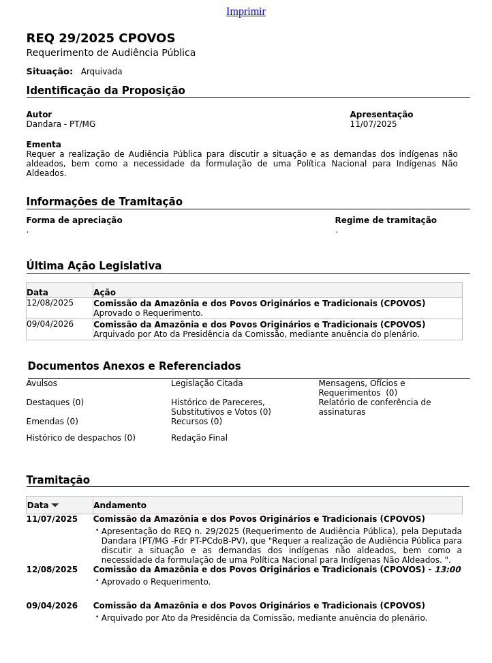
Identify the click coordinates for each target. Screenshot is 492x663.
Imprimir (246, 11)
